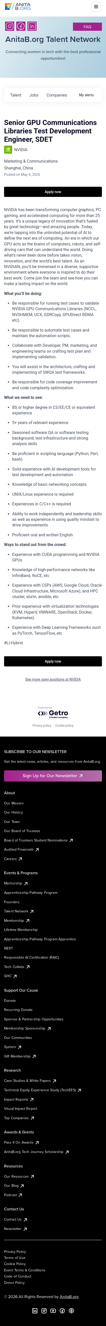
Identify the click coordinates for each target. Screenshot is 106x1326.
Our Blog (14, 1185)
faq (87, 26)
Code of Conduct (17, 1276)
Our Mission (14, 803)
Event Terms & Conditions (25, 1270)
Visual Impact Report (20, 1108)
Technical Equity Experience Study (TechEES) (43, 1090)
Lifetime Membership (21, 929)
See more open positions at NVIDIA (53, 679)
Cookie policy (64, 725)
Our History (13, 812)
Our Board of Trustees (22, 830)
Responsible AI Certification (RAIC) (31, 957)
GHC (11, 975)
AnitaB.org (69, 1296)
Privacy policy (42, 725)
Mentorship (16, 883)
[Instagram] (9, 26)
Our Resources (19, 1176)
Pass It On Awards (22, 1142)
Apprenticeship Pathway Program (30, 892)
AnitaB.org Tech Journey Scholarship (37, 1151)
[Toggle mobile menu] (96, 6)
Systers (13, 1046)
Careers (13, 858)
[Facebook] (20, 26)
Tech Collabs (17, 966)
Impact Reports (19, 1099)
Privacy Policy (15, 1251)
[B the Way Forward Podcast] (71, 1311)
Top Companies (19, 1117)
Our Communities (18, 1037)
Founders (12, 901)
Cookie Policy (15, 1263)
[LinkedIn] (32, 26)
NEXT (8, 948)
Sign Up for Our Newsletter (53, 775)
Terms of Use (14, 1257)
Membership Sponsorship (28, 1028)
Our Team (12, 821)
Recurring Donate (18, 1009)
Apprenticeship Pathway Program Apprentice (40, 939)
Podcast (13, 1194)
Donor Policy (14, 1282)
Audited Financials (22, 849)
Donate (10, 1000)
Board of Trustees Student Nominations (39, 840)
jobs (33, 95)
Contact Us (16, 1219)
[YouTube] (53, 1311)
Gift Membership (20, 1056)
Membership (17, 920)
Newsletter (16, 1228)
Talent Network (19, 911)
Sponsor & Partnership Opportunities (34, 1019)
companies (57, 95)
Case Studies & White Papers (30, 1080)
